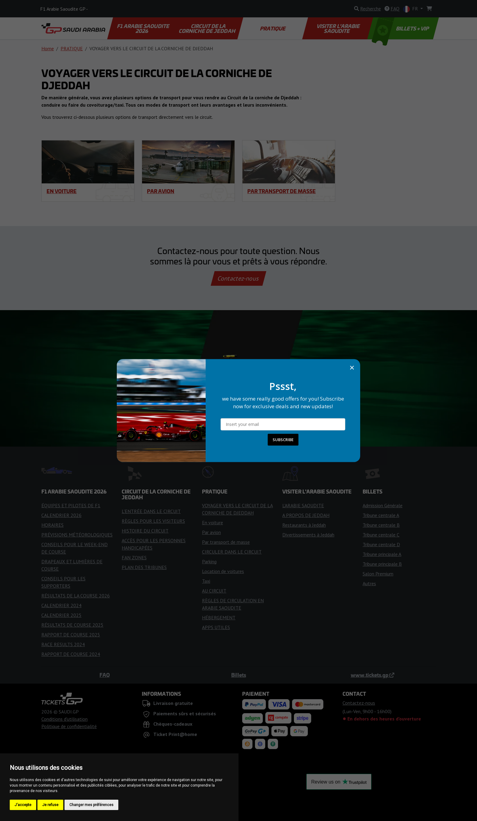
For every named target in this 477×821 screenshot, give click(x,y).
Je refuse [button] (50, 805)
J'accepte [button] (23, 805)
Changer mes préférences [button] (91, 805)
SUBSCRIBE (283, 439)
